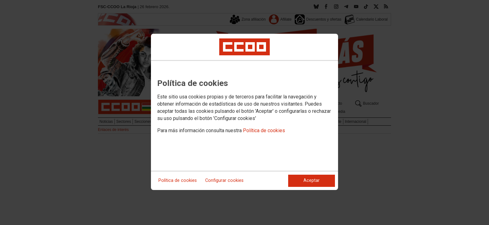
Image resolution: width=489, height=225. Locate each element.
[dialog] (244, 112)
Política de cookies (264, 130)
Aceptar (311, 180)
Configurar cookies (224, 180)
